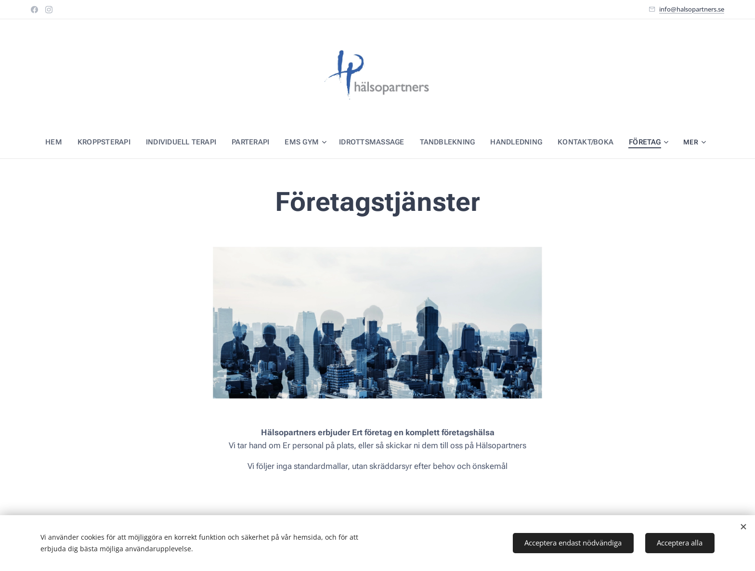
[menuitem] (60, 142)
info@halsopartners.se (691, 9)
